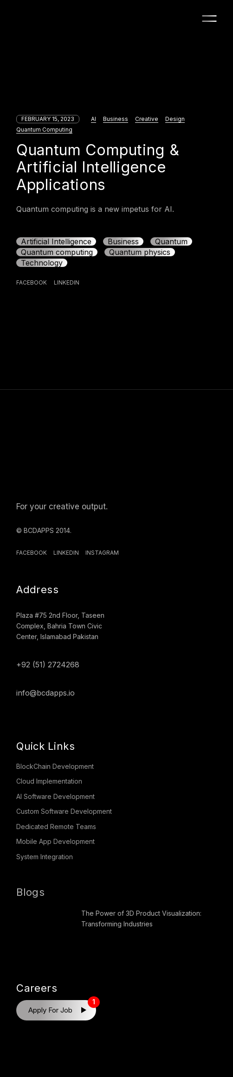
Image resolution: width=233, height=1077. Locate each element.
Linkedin (66, 552)
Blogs (30, 892)
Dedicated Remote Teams (56, 826)
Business (115, 118)
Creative (146, 118)
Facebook (31, 552)
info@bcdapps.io (45, 692)
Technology (42, 263)
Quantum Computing (44, 129)
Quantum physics (139, 252)
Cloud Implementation (49, 781)
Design (175, 118)
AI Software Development (55, 796)
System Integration (44, 857)
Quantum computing (57, 252)
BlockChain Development (55, 766)
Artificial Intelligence (56, 241)
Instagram (102, 552)
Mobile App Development (55, 841)
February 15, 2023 (47, 118)
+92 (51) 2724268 (47, 664)
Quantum (171, 241)
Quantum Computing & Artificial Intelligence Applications (97, 167)
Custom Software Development (64, 811)
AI (93, 118)
